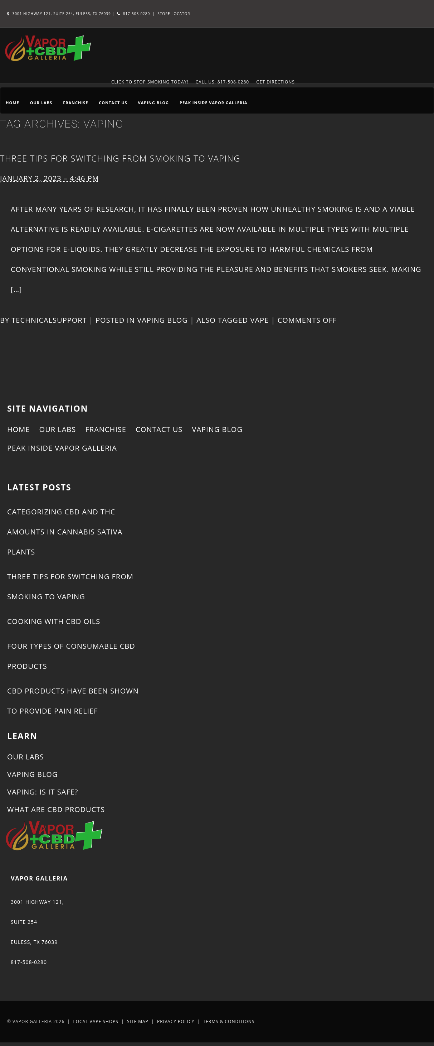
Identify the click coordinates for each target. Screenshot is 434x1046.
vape (259, 320)
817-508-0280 (133, 13)
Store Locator (173, 13)
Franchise (75, 102)
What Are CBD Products (56, 809)
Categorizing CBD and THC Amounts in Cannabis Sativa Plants (64, 532)
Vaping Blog (153, 102)
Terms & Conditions (229, 1021)
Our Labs (41, 102)
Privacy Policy (176, 1021)
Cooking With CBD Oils (53, 621)
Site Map (137, 1021)
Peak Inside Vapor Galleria (213, 102)
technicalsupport (49, 320)
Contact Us (113, 102)
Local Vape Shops (95, 1021)
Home (12, 102)
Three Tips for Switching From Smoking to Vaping (120, 158)
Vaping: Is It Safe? (42, 792)
